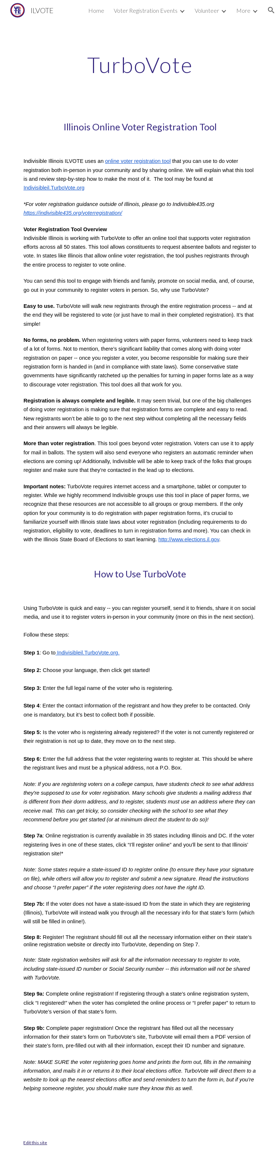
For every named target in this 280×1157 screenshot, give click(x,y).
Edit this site (35, 1142)
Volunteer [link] (207, 10)
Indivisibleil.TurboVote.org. (87, 653)
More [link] (243, 10)
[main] (139, 65)
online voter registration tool (138, 161)
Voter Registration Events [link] (146, 10)
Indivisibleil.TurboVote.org (53, 188)
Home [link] (96, 10)
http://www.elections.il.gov (188, 539)
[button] (271, 10)
